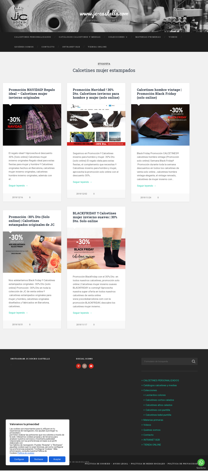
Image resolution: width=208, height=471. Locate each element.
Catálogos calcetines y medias (80, 37)
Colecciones (116, 37)
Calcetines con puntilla (158, 410)
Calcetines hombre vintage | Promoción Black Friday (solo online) (159, 93)
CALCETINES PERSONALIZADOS (32, 37)
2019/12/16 (17, 197)
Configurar (19, 459)
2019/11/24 (145, 197)
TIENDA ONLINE (97, 46)
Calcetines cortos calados (160, 400)
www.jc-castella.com (104, 13)
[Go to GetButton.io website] (201, 468)
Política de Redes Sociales (148, 464)
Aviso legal (120, 464)
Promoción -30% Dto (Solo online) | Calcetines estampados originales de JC (31, 221)
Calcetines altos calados (159, 405)
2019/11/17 (81, 325)
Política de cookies (25, 453)
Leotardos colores (156, 395)
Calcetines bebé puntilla (158, 415)
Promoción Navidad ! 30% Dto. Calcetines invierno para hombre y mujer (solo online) (96, 93)
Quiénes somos (24, 46)
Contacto (47, 46)
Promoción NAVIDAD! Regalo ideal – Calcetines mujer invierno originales (32, 93)
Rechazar (38, 459)
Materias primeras (148, 37)
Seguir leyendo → (18, 185)
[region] (37, 442)
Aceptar (57, 459)
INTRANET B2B (71, 46)
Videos (173, 37)
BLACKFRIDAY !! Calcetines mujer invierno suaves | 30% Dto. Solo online (95, 217)
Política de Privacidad (183, 464)
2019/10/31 (17, 325)
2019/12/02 (81, 194)
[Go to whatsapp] (201, 462)
